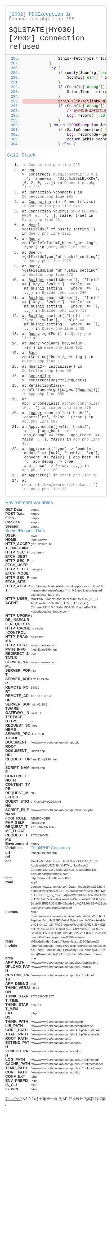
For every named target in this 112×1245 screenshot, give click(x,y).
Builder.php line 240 (64, 293)
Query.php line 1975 (50, 261)
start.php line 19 (79, 475)
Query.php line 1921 (50, 233)
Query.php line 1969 (67, 247)
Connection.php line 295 (41, 19)
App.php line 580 (39, 421)
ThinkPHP (13, 1099)
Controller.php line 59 (46, 371)
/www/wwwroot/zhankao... (67, 485)
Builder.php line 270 (51, 275)
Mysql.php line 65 (41, 220)
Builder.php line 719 (64, 311)
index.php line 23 (47, 489)
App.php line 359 (46, 394)
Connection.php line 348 (54, 206)
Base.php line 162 (63, 347)
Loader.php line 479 (70, 408)
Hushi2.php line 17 (42, 361)
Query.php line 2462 (63, 328)
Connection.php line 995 (47, 197)
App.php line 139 (39, 470)
